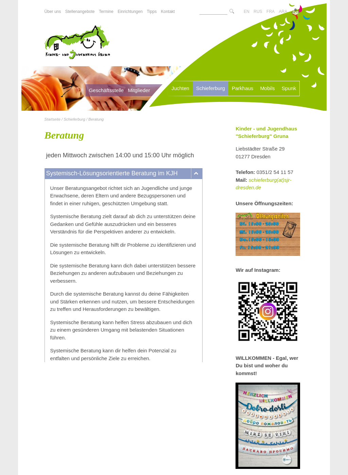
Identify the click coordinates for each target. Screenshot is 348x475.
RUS (258, 11)
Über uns (53, 11)
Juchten (180, 88)
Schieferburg (210, 88)
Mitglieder (139, 90)
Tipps (152, 11)
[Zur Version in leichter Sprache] (295, 12)
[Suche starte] (231, 11)
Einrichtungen (130, 11)
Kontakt (168, 11)
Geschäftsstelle (106, 90)
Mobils (267, 88)
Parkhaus (242, 88)
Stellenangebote (80, 11)
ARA (283, 11)
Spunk (289, 88)
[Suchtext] (213, 11)
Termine (106, 11)
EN (246, 11)
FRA (270, 11)
